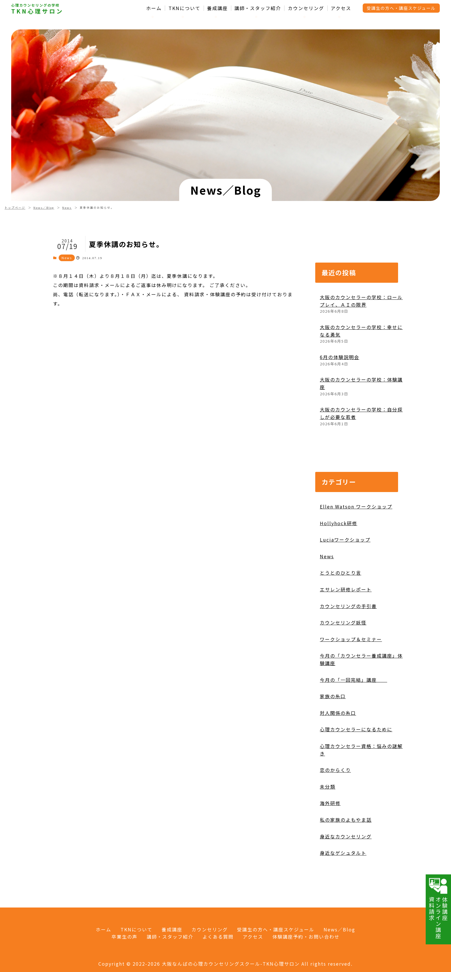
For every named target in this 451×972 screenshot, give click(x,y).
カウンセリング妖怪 (343, 646)
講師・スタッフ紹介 (257, 8)
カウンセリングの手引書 (348, 630)
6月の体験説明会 (339, 381)
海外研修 (330, 827)
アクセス (341, 8)
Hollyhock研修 (338, 547)
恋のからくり (335, 794)
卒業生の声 (124, 936)
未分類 (327, 810)
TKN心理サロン (37, 11)
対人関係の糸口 (338, 737)
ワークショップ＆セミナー (351, 663)
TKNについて (184, 8)
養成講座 (217, 8)
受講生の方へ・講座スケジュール (401, 8)
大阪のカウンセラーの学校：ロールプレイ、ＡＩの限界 (361, 325)
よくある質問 (218, 936)
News (67, 208)
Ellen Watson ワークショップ (356, 530)
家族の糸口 (333, 720)
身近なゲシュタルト (343, 877)
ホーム (154, 8)
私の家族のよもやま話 (346, 843)
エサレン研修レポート (346, 613)
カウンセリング (306, 8)
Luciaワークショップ (345, 564)
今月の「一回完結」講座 (353, 703)
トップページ (15, 208)
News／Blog (43, 208)
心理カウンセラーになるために (356, 753)
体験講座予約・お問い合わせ (306, 936)
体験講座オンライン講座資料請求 (438, 908)
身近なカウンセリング (346, 860)
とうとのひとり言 (340, 597)
